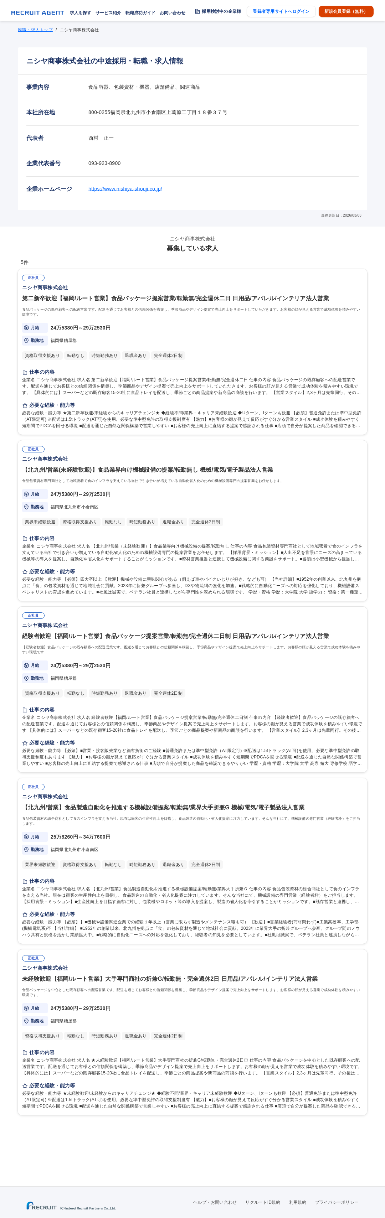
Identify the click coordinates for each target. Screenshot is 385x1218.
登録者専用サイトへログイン (281, 11)
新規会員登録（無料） (346, 11)
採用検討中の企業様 (221, 11)
